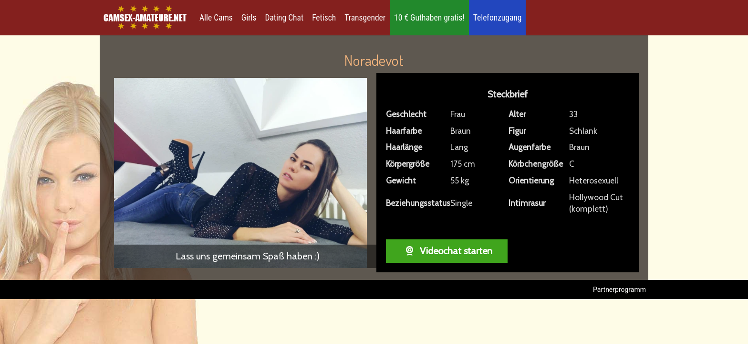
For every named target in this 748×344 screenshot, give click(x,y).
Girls (249, 17)
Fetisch (324, 17)
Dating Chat (284, 17)
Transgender (364, 17)
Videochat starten (446, 251)
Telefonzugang (497, 17)
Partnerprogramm (619, 289)
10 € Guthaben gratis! (429, 17)
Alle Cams (216, 17)
